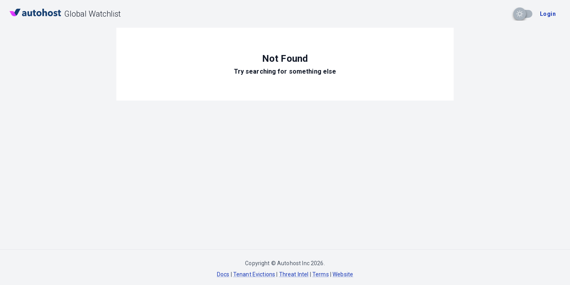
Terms (320, 274)
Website (342, 274)
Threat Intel (294, 274)
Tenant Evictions (254, 274)
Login (548, 14)
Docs (223, 274)
